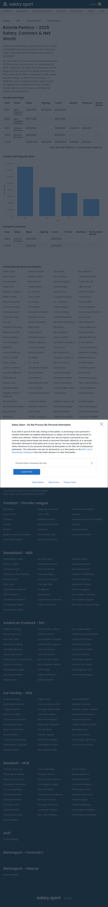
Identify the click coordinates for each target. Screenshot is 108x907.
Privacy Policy (70, 482)
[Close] (102, 425)
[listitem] (54, 463)
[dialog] (54, 454)
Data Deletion (38, 482)
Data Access (53, 482)
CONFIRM (26, 472)
